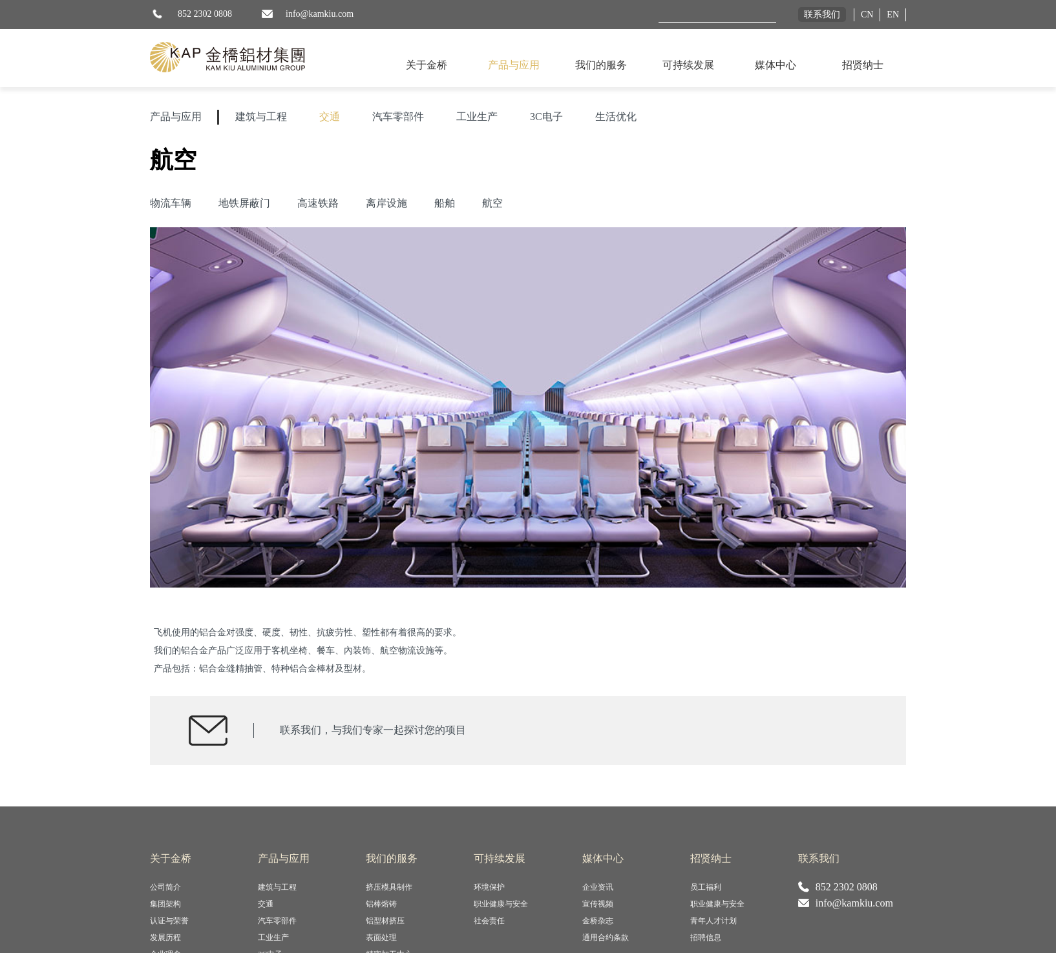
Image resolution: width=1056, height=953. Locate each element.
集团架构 (165, 903)
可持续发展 (688, 64)
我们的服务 (601, 64)
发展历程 (165, 937)
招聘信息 (705, 937)
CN (867, 14)
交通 (329, 116)
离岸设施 (386, 203)
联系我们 (822, 14)
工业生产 (477, 116)
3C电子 (546, 116)
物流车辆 (170, 203)
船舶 (444, 203)
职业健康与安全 (501, 903)
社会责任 (489, 920)
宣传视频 (597, 903)
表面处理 (381, 937)
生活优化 (616, 116)
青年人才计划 (713, 920)
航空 (492, 203)
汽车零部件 (398, 116)
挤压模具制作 (389, 887)
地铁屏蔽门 (244, 203)
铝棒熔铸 (381, 903)
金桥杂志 (597, 920)
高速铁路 (318, 203)
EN (893, 14)
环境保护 (489, 887)
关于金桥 (426, 64)
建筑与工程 (261, 116)
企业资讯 (597, 887)
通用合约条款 (605, 937)
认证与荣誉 (169, 920)
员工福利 (705, 887)
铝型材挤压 (385, 920)
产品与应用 (514, 64)
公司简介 (165, 887)
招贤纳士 (862, 64)
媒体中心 (775, 64)
